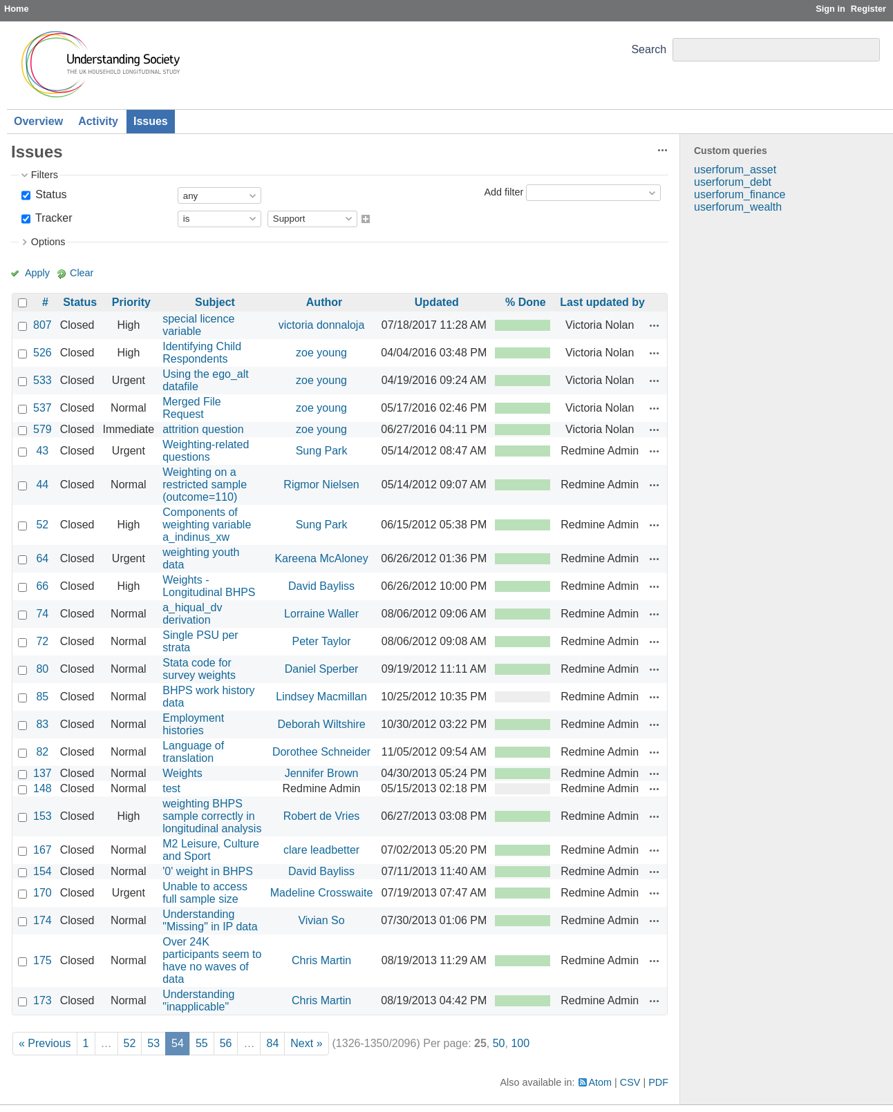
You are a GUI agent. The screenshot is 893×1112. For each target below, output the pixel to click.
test (171, 788)
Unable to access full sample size (204, 893)
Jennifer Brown (322, 773)
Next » (306, 1043)
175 (42, 960)
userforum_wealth (738, 207)
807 (42, 325)
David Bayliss (321, 586)
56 (226, 1043)
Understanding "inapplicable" (198, 1000)
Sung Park (322, 451)
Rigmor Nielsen (321, 484)
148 (42, 788)
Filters (44, 174)
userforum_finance (740, 194)
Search (648, 49)
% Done (525, 302)
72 (42, 641)
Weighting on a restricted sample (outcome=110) (204, 484)
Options (48, 241)
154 (42, 871)
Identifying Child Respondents (201, 353)
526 (42, 352)
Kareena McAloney (321, 558)
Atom (600, 1082)
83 (42, 724)
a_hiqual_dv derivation (192, 614)
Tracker (52, 218)
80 (42, 669)
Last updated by (602, 302)
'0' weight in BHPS (207, 871)
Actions (654, 325)
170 (42, 893)
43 (42, 451)
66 (42, 586)
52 (42, 524)
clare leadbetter (321, 850)
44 (42, 484)
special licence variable (198, 325)
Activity (98, 121)
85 (42, 696)
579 (42, 429)
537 (42, 408)
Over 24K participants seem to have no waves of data (211, 960)
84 (272, 1043)
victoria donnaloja (322, 325)
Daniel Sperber (322, 669)
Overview (38, 121)
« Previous (45, 1043)
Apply (37, 272)
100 (520, 1043)
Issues (150, 121)
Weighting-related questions (205, 451)
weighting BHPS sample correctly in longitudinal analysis (211, 816)
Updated (437, 302)
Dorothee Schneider (321, 752)
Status (49, 194)
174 (42, 920)
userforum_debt (732, 182)
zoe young (321, 352)
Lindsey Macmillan (321, 696)
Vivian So (321, 920)
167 (42, 850)
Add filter (503, 192)
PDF (658, 1082)
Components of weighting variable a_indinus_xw (206, 524)
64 (42, 558)
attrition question (202, 429)
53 (153, 1043)
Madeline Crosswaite (321, 893)
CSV (630, 1082)
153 (42, 816)
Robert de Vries (321, 816)
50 (499, 1043)
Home (16, 8)
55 (202, 1043)
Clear (81, 272)
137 (42, 773)
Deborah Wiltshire (321, 724)
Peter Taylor (321, 641)
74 (42, 614)
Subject (215, 302)
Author (324, 302)
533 (42, 380)
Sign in (830, 8)
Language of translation (193, 752)
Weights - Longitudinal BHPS (208, 586)
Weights (182, 773)
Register (868, 8)
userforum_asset (735, 169)
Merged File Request (191, 408)
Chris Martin (321, 960)
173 (42, 1000)
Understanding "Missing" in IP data (209, 920)
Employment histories (193, 724)
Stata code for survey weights (199, 669)
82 (42, 752)
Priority (131, 302)
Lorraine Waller (321, 614)
